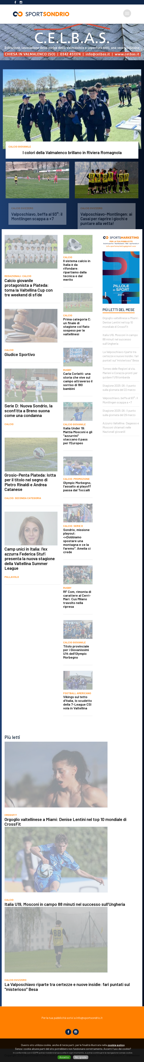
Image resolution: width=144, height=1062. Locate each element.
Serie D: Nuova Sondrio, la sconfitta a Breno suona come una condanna (28, 421)
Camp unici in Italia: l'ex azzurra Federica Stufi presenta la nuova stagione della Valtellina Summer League (29, 569)
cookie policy (116, 1045)
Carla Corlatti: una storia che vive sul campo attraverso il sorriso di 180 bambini (77, 392)
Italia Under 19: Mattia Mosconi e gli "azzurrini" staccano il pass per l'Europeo (77, 446)
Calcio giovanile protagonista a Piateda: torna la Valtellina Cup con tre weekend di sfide (28, 299)
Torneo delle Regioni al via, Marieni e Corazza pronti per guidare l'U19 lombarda (120, 384)
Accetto (64, 1057)
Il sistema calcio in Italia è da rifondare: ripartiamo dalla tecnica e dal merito (76, 281)
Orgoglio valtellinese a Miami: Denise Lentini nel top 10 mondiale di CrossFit (121, 333)
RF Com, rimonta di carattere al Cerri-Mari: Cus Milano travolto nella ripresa (77, 610)
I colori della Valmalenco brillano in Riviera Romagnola (72, 152)
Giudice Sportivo (19, 365)
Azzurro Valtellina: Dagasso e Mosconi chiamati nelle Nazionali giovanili (121, 438)
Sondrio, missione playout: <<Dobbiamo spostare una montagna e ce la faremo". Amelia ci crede (77, 552)
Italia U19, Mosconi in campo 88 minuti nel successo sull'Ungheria (120, 350)
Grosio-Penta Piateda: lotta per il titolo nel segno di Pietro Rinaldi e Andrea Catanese (30, 493)
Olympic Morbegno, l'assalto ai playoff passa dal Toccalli (77, 497)
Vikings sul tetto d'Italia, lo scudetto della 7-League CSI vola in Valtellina (77, 713)
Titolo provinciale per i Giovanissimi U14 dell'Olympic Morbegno (76, 662)
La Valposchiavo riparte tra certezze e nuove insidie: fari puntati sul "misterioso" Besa (121, 367)
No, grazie (80, 1057)
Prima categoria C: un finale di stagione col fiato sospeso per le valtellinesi (77, 337)
